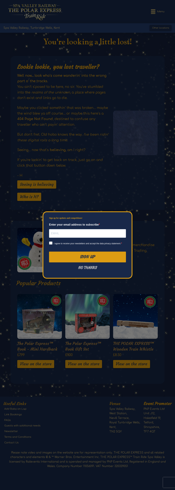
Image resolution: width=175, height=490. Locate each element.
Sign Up (87, 256)
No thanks (87, 268)
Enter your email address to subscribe (74, 224)
